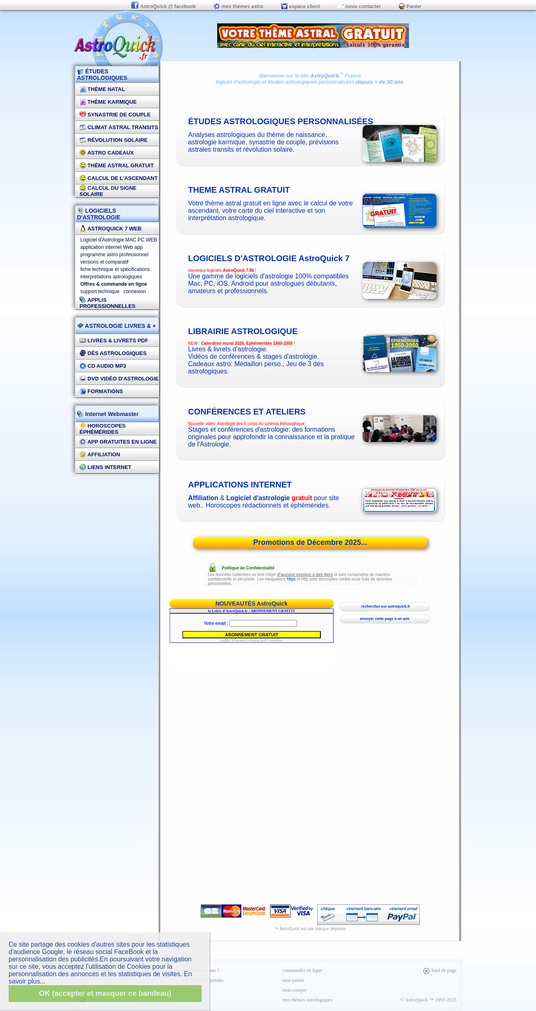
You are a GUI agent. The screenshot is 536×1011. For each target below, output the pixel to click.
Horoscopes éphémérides (102, 429)
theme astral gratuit (239, 189)
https (291, 579)
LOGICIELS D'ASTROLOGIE (98, 214)
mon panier (293, 980)
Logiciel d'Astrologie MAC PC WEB (118, 240)
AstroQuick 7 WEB (110, 228)
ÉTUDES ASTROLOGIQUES (102, 74)
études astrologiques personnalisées (311, 82)
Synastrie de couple (114, 115)
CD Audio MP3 (102, 366)
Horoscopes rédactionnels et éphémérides (267, 505)
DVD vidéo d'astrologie (119, 379)
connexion (134, 291)
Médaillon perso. (258, 363)
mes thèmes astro (238, 6)
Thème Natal (102, 89)
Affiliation (99, 454)
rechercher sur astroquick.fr (384, 606)
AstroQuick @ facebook (164, 6)
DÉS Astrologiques (113, 353)
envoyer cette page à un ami (384, 619)
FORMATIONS (101, 391)
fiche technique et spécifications (115, 269)
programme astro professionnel (114, 254)
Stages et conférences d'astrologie (238, 429)
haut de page (439, 970)
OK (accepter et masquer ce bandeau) (105, 993)
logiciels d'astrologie (269, 258)
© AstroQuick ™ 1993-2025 (428, 1000)
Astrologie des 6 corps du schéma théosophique (260, 423)
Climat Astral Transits (118, 127)
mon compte (294, 990)
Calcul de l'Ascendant (118, 178)
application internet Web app (111, 247)
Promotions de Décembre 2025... (310, 542)
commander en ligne (302, 970)
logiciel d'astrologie (238, 82)
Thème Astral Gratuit (116, 165)
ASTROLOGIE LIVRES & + (116, 326)
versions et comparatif (104, 262)
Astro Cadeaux (106, 153)
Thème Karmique (108, 102)
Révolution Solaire (113, 140)
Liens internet (105, 467)
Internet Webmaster (111, 414)
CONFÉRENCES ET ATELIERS (247, 411)
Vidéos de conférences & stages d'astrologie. (253, 356)
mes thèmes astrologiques (307, 1000)
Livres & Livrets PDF (113, 340)
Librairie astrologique (243, 331)
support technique (99, 291)
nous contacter (359, 6)
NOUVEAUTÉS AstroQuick (252, 603)
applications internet (240, 484)
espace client (300, 6)
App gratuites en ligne (118, 442)
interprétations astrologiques (111, 277)
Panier (410, 6)
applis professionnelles (107, 303)
